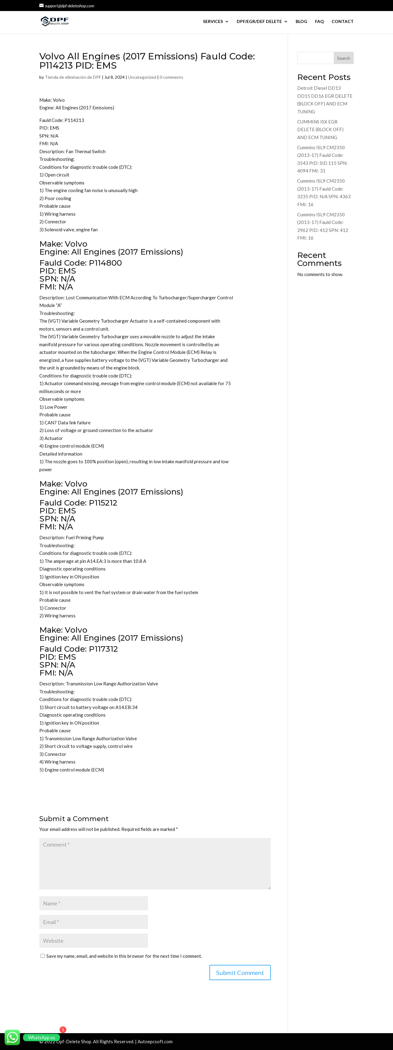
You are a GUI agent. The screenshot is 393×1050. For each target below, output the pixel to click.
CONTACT (343, 21)
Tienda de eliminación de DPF (73, 77)
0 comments (171, 77)
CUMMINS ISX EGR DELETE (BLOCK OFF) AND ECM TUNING (320, 129)
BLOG (301, 21)
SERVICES (213, 21)
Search (343, 58)
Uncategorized (142, 77)
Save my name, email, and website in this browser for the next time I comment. (124, 956)
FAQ (319, 21)
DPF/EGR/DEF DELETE (259, 21)
